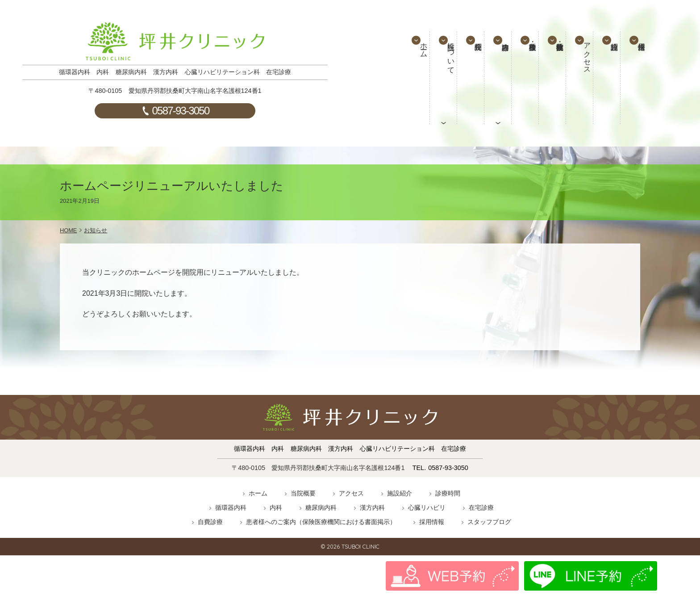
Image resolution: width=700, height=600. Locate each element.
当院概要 (303, 493)
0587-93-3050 (180, 111)
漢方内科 (372, 507)
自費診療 (210, 521)
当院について (442, 65)
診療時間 (447, 493)
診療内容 (497, 77)
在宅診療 (481, 507)
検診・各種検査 (525, 77)
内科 (276, 507)
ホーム (415, 57)
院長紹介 (470, 77)
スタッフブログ (489, 521)
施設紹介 (608, 77)
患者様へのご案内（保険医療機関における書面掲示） (321, 521)
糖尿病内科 (321, 507)
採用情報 (635, 77)
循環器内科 (230, 507)
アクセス (580, 65)
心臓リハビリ (427, 507)
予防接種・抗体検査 (553, 77)
